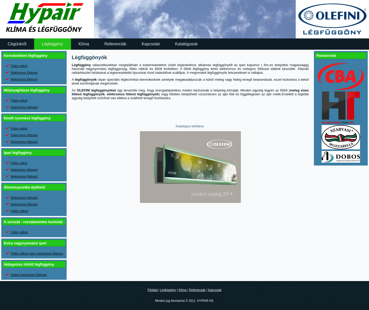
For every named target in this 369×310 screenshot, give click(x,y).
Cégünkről (17, 44)
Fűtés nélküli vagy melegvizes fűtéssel (37, 253)
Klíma (84, 44)
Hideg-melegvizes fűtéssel (29, 275)
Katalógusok (186, 44)
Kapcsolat (151, 44)
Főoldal (153, 290)
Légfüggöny (52, 44)
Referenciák (115, 44)
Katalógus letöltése (190, 126)
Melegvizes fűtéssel (24, 79)
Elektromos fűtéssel (24, 73)
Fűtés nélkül (19, 66)
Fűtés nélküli (19, 211)
